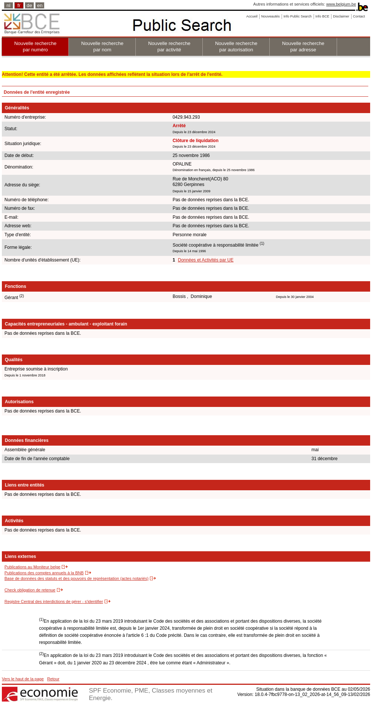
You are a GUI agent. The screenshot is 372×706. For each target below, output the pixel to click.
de (29, 5)
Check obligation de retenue (29, 590)
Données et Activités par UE (205, 260)
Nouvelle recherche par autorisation (236, 46)
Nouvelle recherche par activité (169, 46)
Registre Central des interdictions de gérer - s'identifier (53, 601)
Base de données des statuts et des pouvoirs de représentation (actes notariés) (76, 578)
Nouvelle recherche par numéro (35, 46)
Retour (53, 679)
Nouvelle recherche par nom (102, 46)
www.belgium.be (341, 4)
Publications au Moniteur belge (32, 567)
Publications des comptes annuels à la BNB (44, 573)
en (40, 5)
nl (8, 5)
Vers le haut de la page (23, 679)
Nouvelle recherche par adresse (303, 46)
